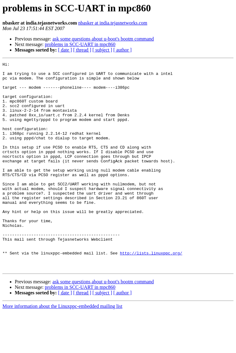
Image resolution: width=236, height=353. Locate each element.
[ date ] (65, 49)
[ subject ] (102, 49)
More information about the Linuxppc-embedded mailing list (62, 347)
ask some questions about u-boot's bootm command (103, 38)
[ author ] (122, 49)
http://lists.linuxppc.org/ (151, 291)
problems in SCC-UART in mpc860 (80, 44)
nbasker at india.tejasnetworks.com (112, 22)
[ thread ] (82, 49)
